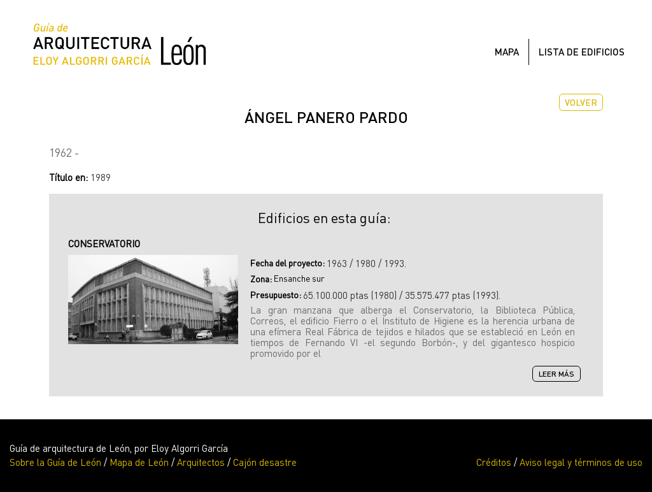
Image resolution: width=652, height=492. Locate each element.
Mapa (507, 51)
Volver (581, 102)
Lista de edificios (582, 51)
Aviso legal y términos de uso (581, 462)
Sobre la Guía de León (55, 462)
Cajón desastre (265, 462)
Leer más (560, 374)
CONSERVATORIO (104, 243)
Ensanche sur (299, 278)
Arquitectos (201, 462)
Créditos (493, 462)
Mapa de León (139, 462)
